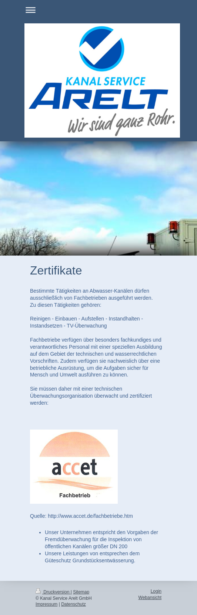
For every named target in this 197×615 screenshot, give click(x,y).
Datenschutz (73, 604)
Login (156, 591)
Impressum (46, 604)
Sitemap (81, 592)
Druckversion (53, 592)
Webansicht (149, 597)
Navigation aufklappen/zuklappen (98, 10)
